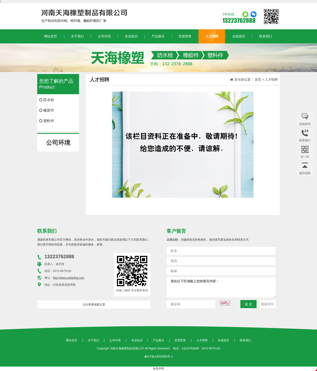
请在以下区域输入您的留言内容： (221, 287)
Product (58, 84)
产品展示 (158, 36)
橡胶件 (46, 110)
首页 (258, 79)
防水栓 (46, 100)
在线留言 (238, 36)
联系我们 (265, 36)
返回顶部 (305, 173)
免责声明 (158, 368)
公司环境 (104, 36)
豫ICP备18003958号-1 (158, 356)
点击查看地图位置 (93, 304)
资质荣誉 (185, 36)
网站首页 (50, 36)
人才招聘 (211, 36)
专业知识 (131, 36)
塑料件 (46, 121)
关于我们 (77, 36)
